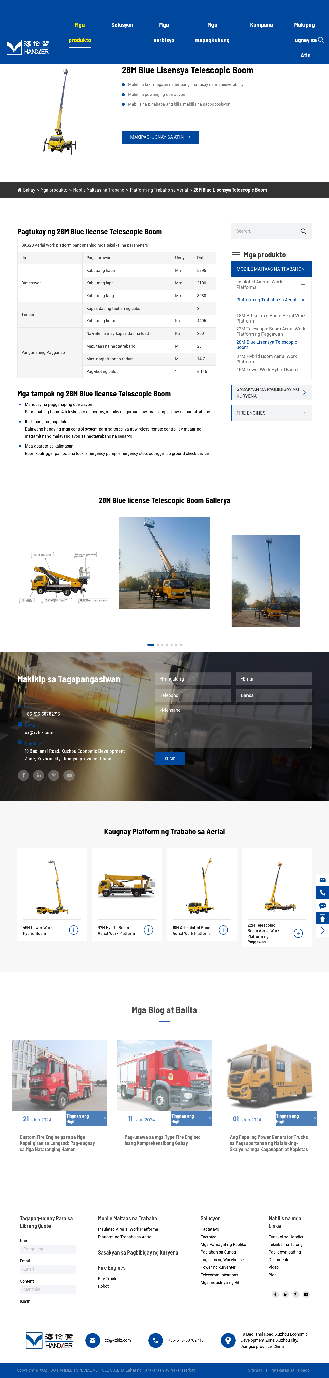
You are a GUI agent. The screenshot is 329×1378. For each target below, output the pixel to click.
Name (25, 1240)
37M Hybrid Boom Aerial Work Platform (266, 359)
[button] (150, 645)
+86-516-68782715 (89, 8)
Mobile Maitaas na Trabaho (98, 190)
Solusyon (122, 24)
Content (27, 1281)
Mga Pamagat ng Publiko (223, 1244)
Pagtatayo (210, 1229)
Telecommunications (219, 1275)
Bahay (29, 190)
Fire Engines (251, 413)
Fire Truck (107, 1278)
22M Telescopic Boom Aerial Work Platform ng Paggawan (270, 331)
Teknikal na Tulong (286, 1244)
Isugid (170, 758)
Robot (103, 1286)
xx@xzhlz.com (143, 8)
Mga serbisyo (164, 32)
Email (25, 1261)
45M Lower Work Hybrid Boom (267, 369)
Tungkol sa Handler (286, 1236)
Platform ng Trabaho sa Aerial (159, 190)
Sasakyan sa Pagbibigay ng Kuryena (268, 392)
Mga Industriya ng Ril (220, 1282)
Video (274, 1267)
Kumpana (261, 24)
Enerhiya (208, 1236)
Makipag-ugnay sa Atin (305, 40)
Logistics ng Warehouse (222, 1259)
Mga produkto (80, 32)
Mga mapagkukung (212, 32)
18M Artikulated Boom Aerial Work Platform (271, 318)
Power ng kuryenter (218, 1267)
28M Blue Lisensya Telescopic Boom (230, 190)
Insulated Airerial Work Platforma (259, 284)
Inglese (310, 8)
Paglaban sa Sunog (218, 1252)
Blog (273, 1275)
